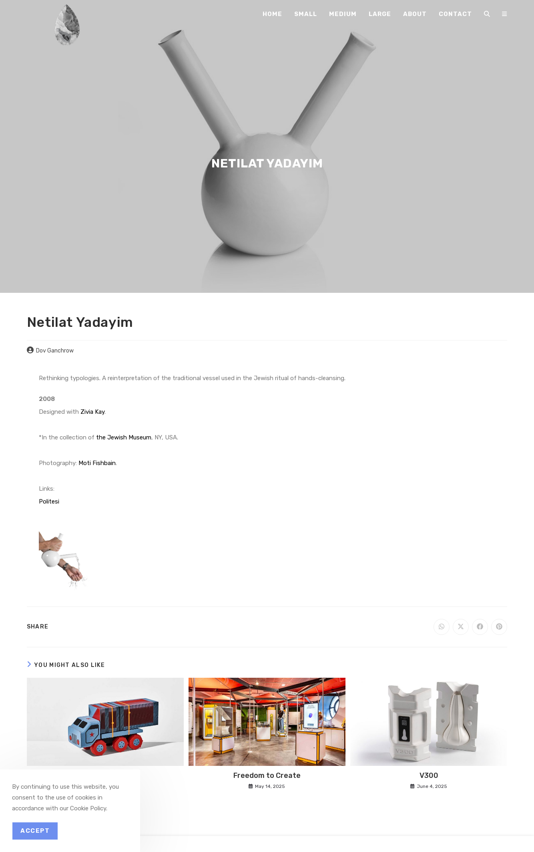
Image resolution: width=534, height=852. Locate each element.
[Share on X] (461, 627)
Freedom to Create (267, 775)
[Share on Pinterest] (499, 627)
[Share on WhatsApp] (442, 627)
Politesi (49, 501)
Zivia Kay (92, 411)
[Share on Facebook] (480, 627)
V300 (429, 775)
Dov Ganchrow (55, 350)
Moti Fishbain (97, 463)
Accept (35, 830)
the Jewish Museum (123, 437)
